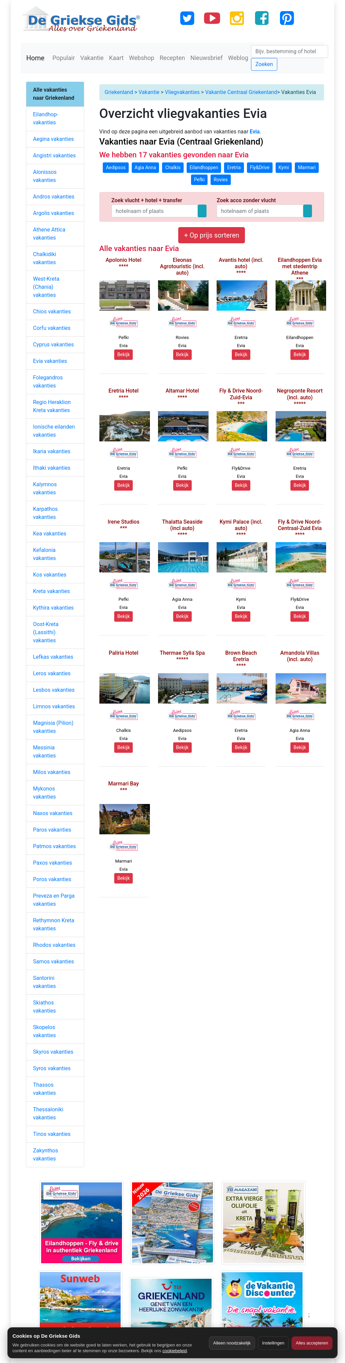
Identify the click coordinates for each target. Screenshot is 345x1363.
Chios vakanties (52, 311)
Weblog (238, 57)
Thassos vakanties (44, 1089)
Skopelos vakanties (44, 1031)
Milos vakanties (51, 772)
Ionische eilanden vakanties (54, 431)
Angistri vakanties (54, 155)
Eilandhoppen (204, 167)
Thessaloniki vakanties (48, 1113)
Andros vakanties (53, 196)
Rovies (220, 179)
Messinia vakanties (44, 751)
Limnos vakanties (54, 706)
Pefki (199, 179)
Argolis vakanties (53, 213)
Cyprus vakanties (53, 344)
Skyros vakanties (53, 1052)
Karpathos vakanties (45, 513)
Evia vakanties (50, 361)
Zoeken (264, 64)
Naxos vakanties (52, 813)
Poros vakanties (52, 879)
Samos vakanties (53, 961)
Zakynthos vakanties (45, 1154)
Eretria (234, 167)
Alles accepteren (312, 1342)
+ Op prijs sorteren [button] (211, 235)
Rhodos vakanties (54, 945)
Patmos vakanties (54, 846)
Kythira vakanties (53, 608)
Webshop (141, 57)
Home (35, 58)
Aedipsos (115, 167)
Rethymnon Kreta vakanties (53, 924)
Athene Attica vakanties (49, 233)
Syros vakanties (52, 1068)
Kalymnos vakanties (45, 488)
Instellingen (273, 1342)
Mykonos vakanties (44, 792)
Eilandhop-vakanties (45, 118)
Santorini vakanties (44, 982)
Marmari (307, 167)
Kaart (116, 57)
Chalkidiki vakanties (44, 258)
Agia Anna (145, 167)
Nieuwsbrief (206, 57)
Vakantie (92, 57)
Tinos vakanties (51, 1134)
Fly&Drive (260, 167)
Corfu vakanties (51, 328)
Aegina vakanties (53, 139)
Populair (64, 57)
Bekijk (123, 354)
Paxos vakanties (52, 863)
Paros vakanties (52, 830)
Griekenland (119, 92)
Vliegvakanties (182, 92)
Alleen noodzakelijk (232, 1342)
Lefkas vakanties (53, 657)
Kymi (284, 167)
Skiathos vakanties (44, 1006)
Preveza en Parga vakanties (53, 900)
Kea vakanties (49, 533)
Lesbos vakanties (54, 690)
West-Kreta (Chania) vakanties (46, 287)
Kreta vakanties (51, 591)
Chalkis (173, 167)
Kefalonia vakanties (44, 554)
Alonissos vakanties (45, 176)
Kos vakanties (49, 574)
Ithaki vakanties (51, 468)
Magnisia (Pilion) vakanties (53, 727)
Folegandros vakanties (48, 381)
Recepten (172, 57)
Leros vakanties (52, 673)
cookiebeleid (174, 1350)
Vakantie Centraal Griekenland (241, 92)
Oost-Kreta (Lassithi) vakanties (46, 632)
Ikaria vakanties (51, 451)
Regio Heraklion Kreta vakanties (52, 406)
